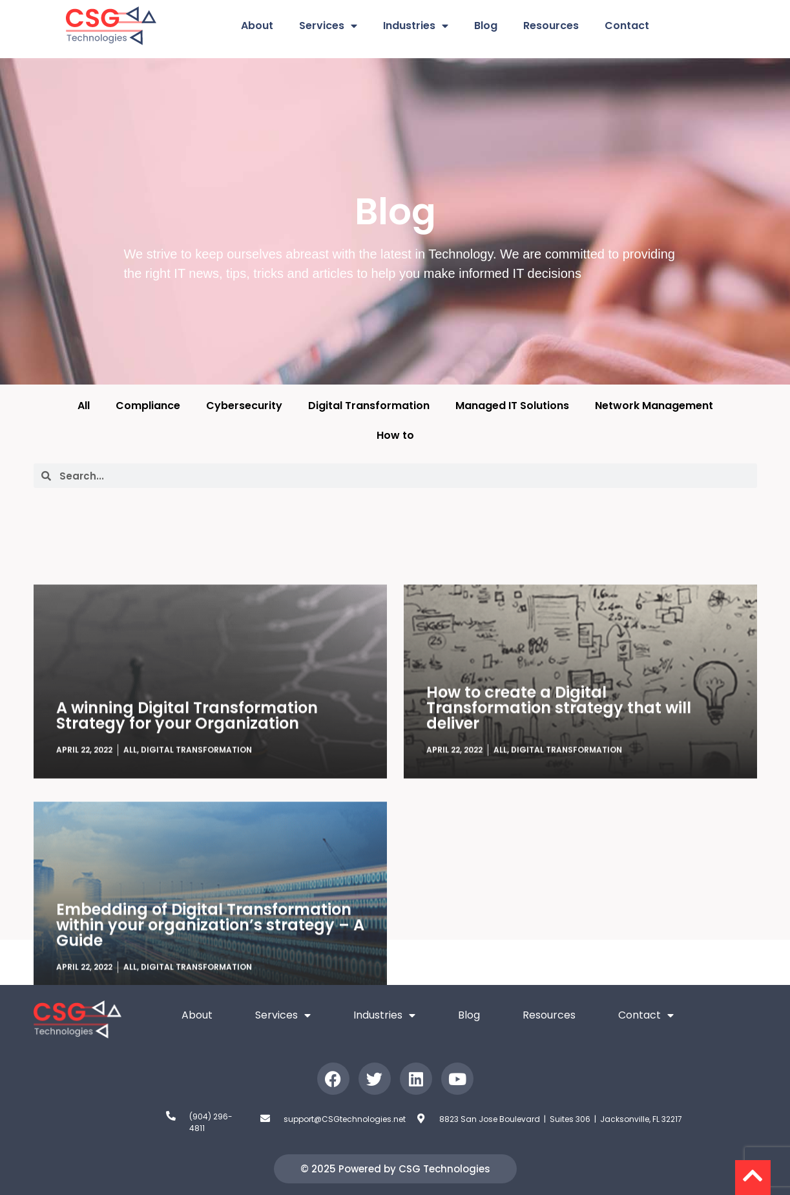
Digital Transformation (369, 405)
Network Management (654, 405)
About (257, 25)
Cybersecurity (244, 405)
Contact (627, 25)
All (84, 405)
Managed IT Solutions (512, 405)
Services (328, 25)
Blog (485, 25)
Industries (415, 25)
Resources (551, 25)
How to (395, 435)
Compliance (148, 405)
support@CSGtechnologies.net (345, 1119)
